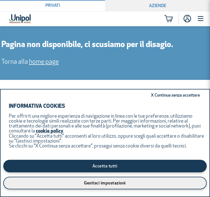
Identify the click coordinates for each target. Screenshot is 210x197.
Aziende (157, 6)
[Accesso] (187, 19)
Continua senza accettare (175, 95)
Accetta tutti (105, 166)
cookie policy (49, 131)
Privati (52, 6)
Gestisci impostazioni (105, 183)
